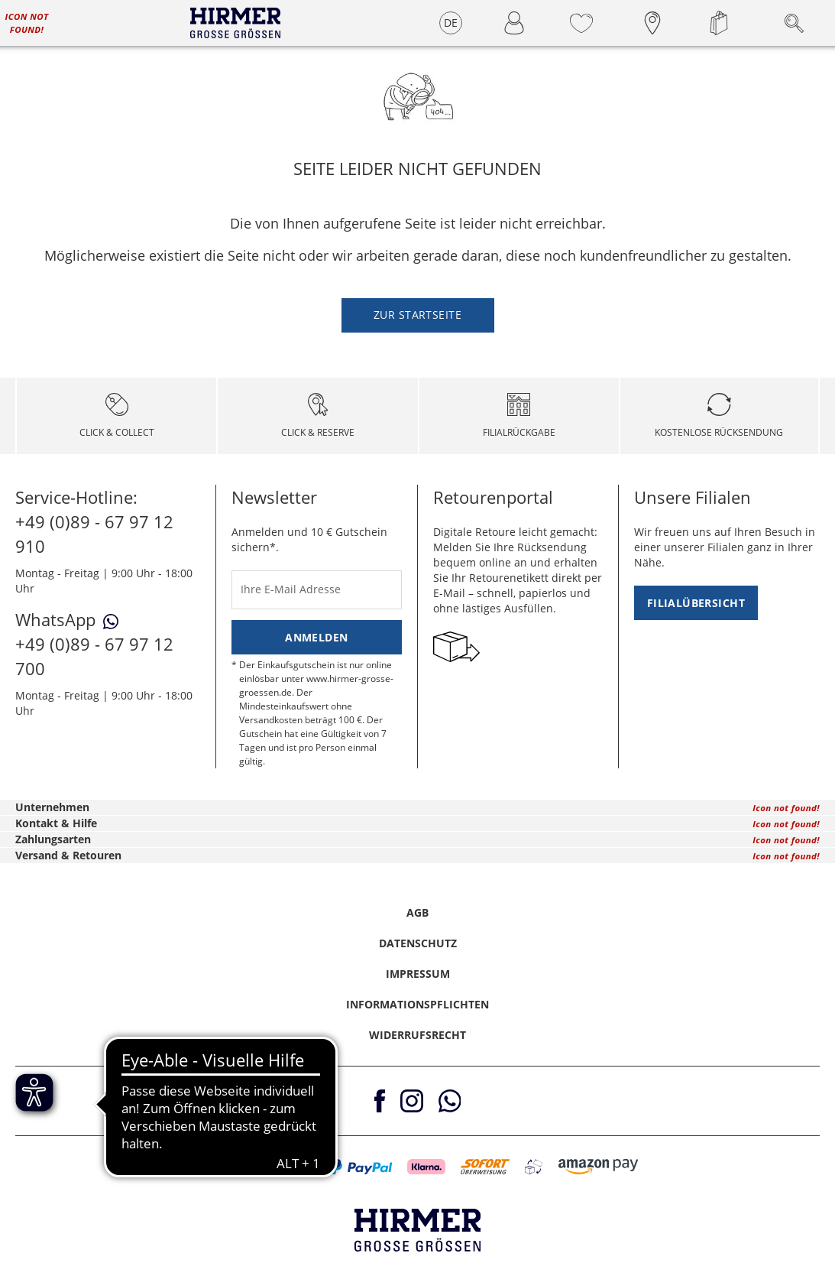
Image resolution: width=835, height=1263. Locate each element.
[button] (222, 1166)
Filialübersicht (696, 603)
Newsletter (274, 496)
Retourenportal (493, 496)
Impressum (418, 973)
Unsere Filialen (692, 496)
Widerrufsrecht (417, 1035)
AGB (417, 912)
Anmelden (316, 637)
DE (451, 22)
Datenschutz (418, 943)
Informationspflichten (417, 1004)
